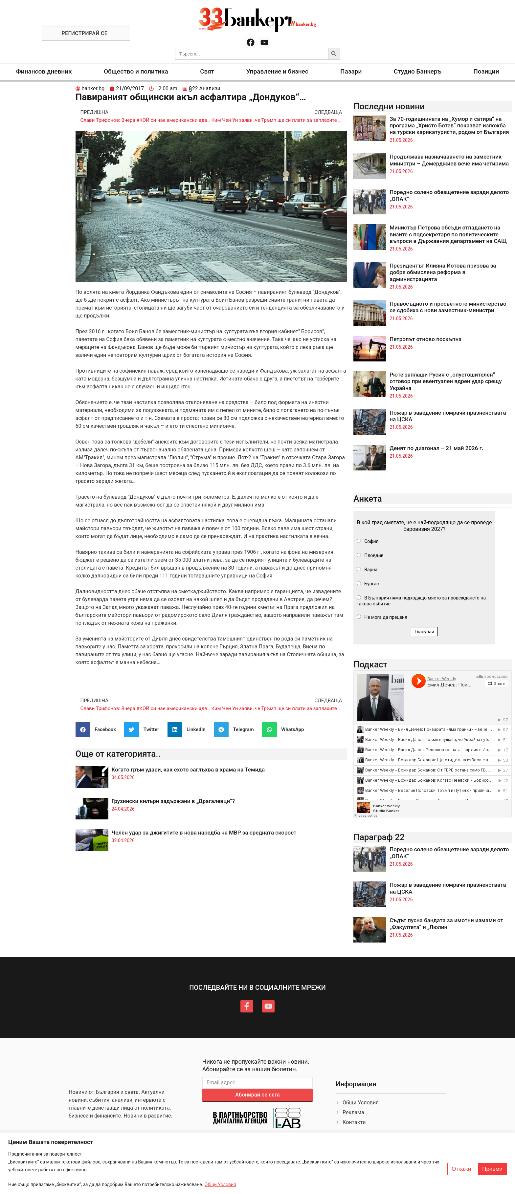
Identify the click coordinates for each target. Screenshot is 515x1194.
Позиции (486, 71)
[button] (98, 729)
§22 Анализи (204, 88)
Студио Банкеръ (417, 71)
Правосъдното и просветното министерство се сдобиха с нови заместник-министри (448, 307)
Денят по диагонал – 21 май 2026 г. (436, 448)
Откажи (461, 1169)
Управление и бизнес (277, 71)
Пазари (351, 71)
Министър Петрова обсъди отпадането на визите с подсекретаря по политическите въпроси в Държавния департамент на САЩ (448, 234)
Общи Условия (220, 1184)
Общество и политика (136, 71)
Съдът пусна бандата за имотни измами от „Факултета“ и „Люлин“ (446, 923)
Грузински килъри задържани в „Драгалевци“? (173, 801)
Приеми (492, 1169)
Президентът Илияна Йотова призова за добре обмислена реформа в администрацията (443, 272)
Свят (207, 71)
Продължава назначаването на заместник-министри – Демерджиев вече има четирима (449, 159)
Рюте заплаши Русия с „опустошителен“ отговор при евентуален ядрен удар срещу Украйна (446, 381)
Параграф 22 (379, 837)
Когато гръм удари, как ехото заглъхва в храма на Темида (188, 769)
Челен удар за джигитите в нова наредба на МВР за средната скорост (204, 832)
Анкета (367, 499)
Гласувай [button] (424, 631)
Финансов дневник (44, 71)
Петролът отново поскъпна (425, 339)
